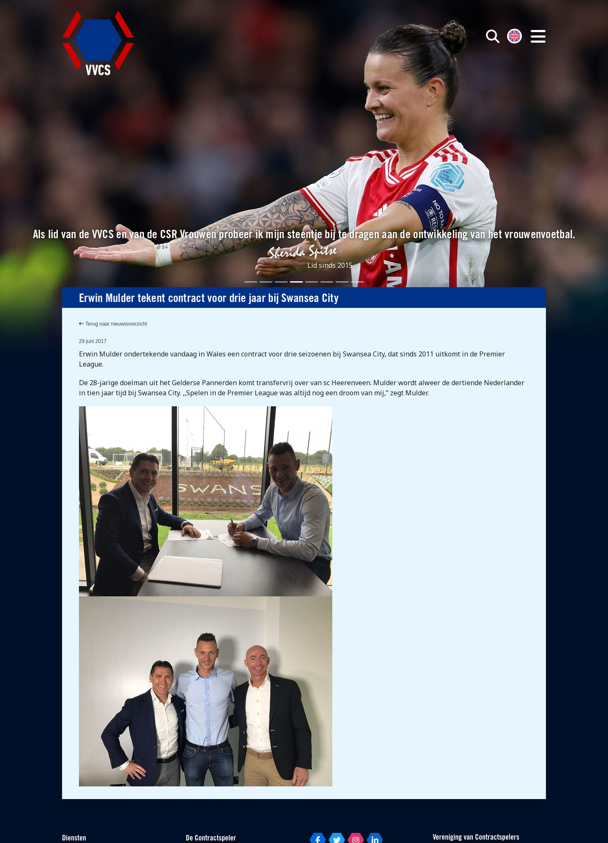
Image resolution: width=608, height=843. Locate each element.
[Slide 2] (266, 282)
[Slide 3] (281, 282)
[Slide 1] (250, 282)
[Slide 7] (342, 282)
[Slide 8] (357, 282)
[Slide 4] (296, 282)
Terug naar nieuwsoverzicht (113, 324)
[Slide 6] (326, 282)
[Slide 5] (311, 282)
